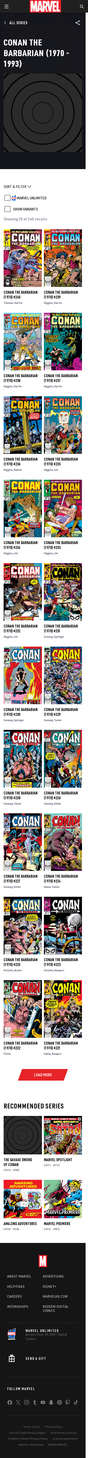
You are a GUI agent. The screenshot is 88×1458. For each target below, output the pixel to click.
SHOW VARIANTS (25, 209)
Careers (14, 1296)
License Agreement (65, 1438)
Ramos (18, 469)
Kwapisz (59, 970)
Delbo (57, 803)
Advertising (53, 1276)
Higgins (48, 303)
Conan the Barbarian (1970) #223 (61, 962)
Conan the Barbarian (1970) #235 (61, 461)
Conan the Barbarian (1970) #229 (61, 712)
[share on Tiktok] (76, 1403)
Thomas (8, 303)
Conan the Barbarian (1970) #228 (21, 795)
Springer (59, 636)
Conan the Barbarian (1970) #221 (61, 1045)
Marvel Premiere (57, 1223)
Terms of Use (31, 1426)
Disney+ (50, 1286)
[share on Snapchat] (51, 1403)
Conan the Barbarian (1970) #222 (21, 1045)
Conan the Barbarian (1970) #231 (61, 628)
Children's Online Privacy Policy (28, 1438)
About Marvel (19, 1276)
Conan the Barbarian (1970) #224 (61, 878)
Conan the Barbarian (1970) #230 (21, 712)
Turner (58, 720)
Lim (56, 469)
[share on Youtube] (43, 1403)
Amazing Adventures (20, 1223)
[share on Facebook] (9, 1403)
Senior (56, 887)
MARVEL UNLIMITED (32, 197)
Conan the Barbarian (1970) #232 (21, 628)
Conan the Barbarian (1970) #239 (61, 294)
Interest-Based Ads (31, 1444)
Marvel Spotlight (58, 1159)
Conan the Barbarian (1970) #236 (21, 461)
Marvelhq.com (55, 1296)
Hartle (18, 303)
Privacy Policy (53, 1426)
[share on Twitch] (67, 1403)
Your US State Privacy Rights (27, 1433)
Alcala (18, 970)
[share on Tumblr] (34, 1403)
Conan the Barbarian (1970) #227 (21, 878)
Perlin (7, 1053)
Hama (47, 887)
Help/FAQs (16, 1286)
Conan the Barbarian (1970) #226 (61, 795)
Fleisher (8, 970)
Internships (17, 1306)
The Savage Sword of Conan (18, 1162)
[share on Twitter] (18, 1403)
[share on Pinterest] (59, 1403)
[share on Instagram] (26, 1403)
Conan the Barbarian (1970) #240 (21, 294)
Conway (48, 636)
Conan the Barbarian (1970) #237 (61, 378)
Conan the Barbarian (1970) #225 (21, 962)
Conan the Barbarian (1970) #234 (21, 545)
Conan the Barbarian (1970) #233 (61, 545)
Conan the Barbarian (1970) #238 (21, 378)
